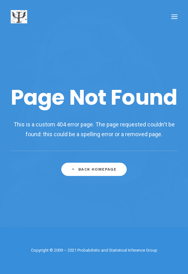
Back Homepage (94, 169)
